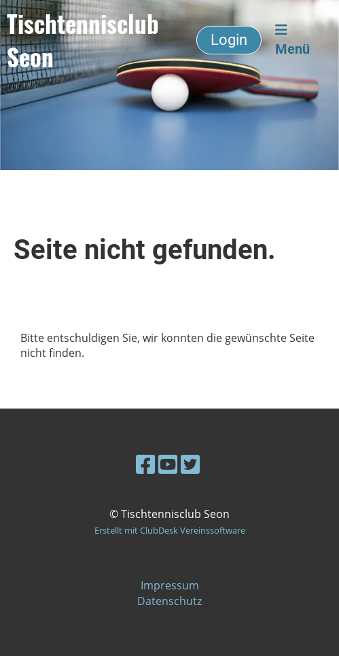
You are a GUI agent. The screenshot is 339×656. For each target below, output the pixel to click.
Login (229, 39)
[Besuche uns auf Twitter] (190, 464)
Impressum (170, 585)
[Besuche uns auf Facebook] (145, 464)
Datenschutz (169, 600)
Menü (292, 40)
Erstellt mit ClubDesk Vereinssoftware (169, 530)
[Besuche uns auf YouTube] (167, 464)
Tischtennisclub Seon (83, 40)
